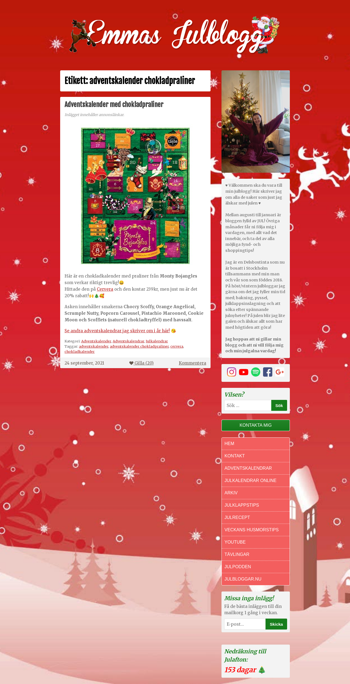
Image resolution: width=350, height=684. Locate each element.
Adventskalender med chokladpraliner (114, 104)
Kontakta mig (256, 425)
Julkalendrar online (250, 480)
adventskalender (93, 346)
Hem (229, 443)
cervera (176, 346)
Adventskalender (96, 341)
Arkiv (231, 492)
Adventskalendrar (128, 341)
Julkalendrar (157, 341)
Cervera (105, 289)
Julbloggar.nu (242, 579)
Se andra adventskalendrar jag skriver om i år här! (117, 330)
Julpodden (237, 566)
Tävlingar (236, 554)
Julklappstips (241, 505)
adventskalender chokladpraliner (139, 346)
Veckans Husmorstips (251, 529)
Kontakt (234, 456)
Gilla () (141, 363)
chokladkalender (80, 351)
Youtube (235, 542)
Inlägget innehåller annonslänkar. (94, 114)
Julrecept (237, 517)
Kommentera (192, 363)
